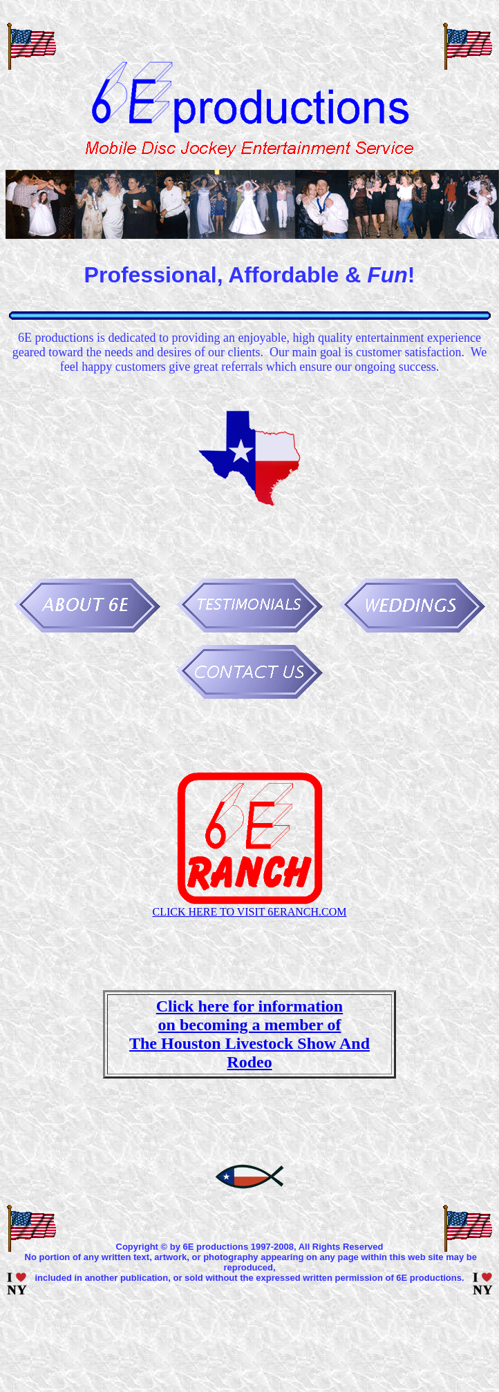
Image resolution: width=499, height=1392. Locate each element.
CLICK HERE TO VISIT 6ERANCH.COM (249, 912)
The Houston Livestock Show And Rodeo (249, 1052)
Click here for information (249, 1006)
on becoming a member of (249, 1025)
